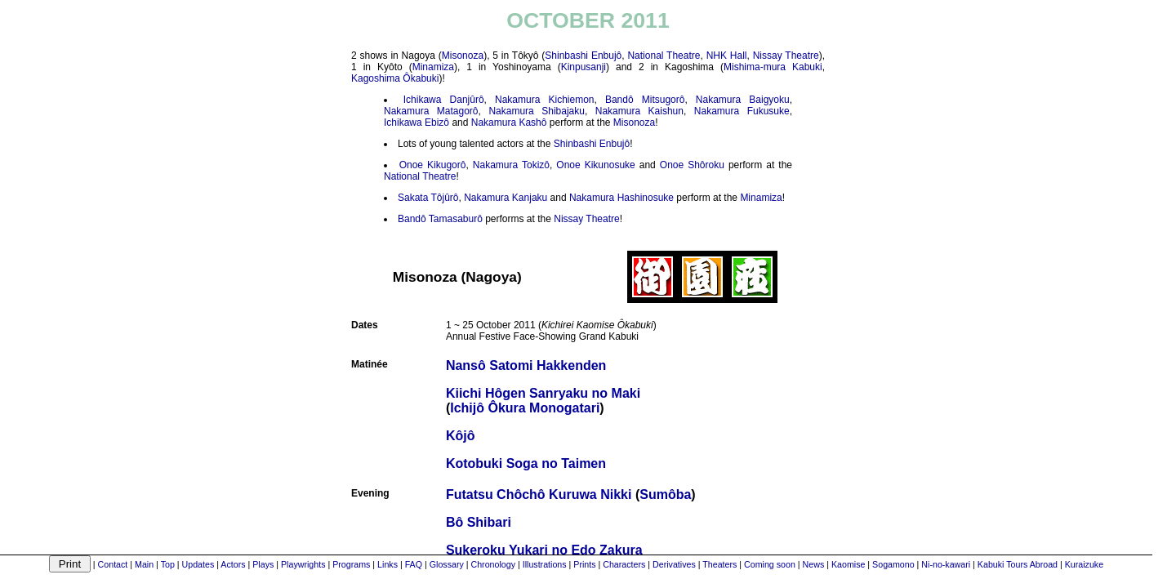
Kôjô (460, 436)
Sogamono (893, 564)
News (814, 564)
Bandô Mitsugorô (644, 99)
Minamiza (433, 67)
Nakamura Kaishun (639, 111)
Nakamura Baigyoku (743, 99)
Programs (351, 564)
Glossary (447, 564)
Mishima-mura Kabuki (773, 67)
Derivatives (674, 564)
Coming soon (769, 564)
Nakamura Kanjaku (505, 197)
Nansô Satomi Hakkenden (526, 365)
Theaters (719, 564)
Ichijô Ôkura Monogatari (524, 408)
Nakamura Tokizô (511, 165)
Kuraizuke (1084, 564)
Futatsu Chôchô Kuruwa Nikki (539, 494)
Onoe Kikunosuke (595, 165)
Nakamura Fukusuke (742, 111)
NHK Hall (726, 55)
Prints (584, 564)
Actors (232, 564)
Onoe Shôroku (692, 165)
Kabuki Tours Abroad (1018, 564)
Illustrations (545, 564)
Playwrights (303, 564)
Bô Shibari (478, 522)
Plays (263, 564)
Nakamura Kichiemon (544, 99)
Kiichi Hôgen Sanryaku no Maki (543, 393)
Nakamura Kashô (509, 122)
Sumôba (665, 494)
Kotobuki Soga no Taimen (526, 463)
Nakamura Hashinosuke (621, 197)
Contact (113, 564)
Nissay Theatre (786, 55)
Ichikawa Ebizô (416, 122)
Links (387, 564)
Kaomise (848, 564)
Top (168, 564)
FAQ (413, 564)
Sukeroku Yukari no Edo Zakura (544, 550)
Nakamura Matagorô (431, 111)
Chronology (492, 564)
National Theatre (663, 55)
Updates (198, 564)
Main (144, 564)
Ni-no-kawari (945, 564)
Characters (624, 564)
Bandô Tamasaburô (440, 219)
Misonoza (462, 55)
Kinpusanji (583, 67)
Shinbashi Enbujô (583, 55)
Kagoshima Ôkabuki (395, 78)
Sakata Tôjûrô (428, 197)
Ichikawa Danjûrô (443, 99)
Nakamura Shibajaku (536, 111)
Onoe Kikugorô (432, 165)
